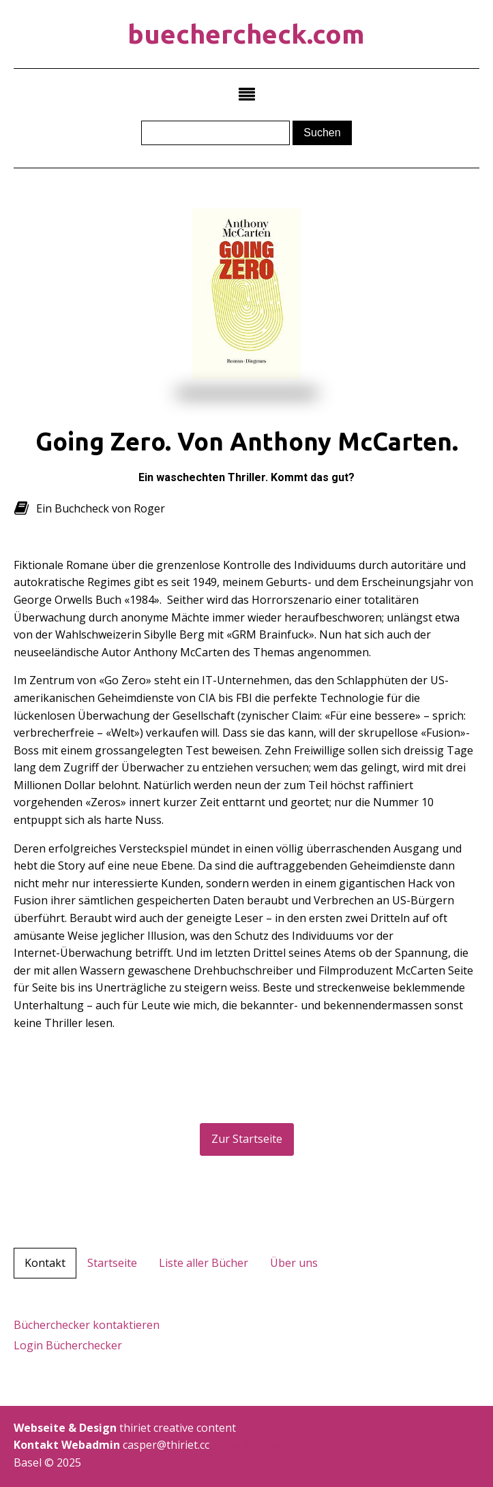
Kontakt (45, 1262)
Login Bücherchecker (68, 1345)
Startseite (112, 1262)
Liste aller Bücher (203, 1262)
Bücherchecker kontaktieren (87, 1324)
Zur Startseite (246, 1138)
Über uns (294, 1262)
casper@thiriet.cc (252, 1444)
